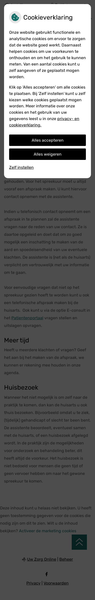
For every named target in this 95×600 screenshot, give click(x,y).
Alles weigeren (48, 154)
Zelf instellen (21, 167)
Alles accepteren (48, 140)
